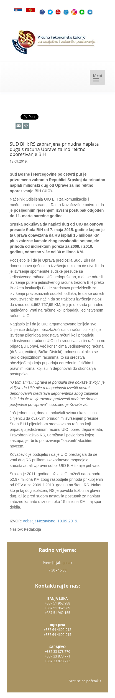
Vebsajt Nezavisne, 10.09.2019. (50, 521)
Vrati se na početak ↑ (85, 681)
